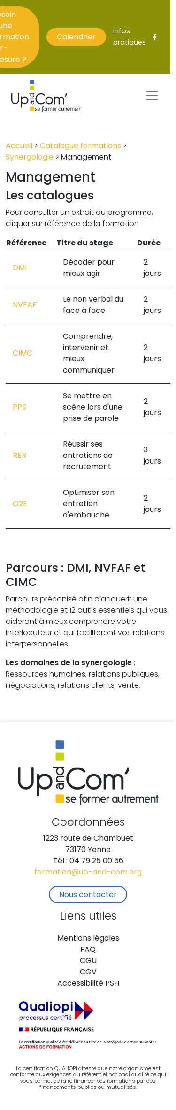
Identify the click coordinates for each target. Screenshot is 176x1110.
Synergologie (30, 157)
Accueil (19, 146)
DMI (20, 268)
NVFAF (25, 305)
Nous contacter (88, 895)
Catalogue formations (80, 146)
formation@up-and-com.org (88, 872)
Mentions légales (88, 939)
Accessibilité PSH (88, 984)
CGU (88, 961)
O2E (20, 504)
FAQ (88, 950)
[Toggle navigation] (152, 96)
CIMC (22, 353)
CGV (88, 972)
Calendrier (76, 37)
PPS (19, 407)
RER (19, 456)
